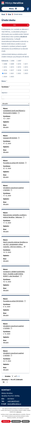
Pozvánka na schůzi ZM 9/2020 (14, 301)
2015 (26, 67)
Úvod (3, 14)
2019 (26, 70)
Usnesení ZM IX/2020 (11, 138)
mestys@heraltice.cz (14, 404)
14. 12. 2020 (7, 252)
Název (3, 81)
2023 (26, 73)
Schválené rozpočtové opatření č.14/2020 (13, 354)
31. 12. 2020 (7, 143)
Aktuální (6, 127)
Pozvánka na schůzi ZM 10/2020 (14, 163)
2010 (19, 64)
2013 (12, 67)
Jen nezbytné (16, 421)
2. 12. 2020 (6, 334)
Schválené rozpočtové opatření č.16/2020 (13, 189)
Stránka (7, 376)
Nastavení (25, 421)
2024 (5, 76)
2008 (5, 64)
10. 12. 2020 (7, 281)
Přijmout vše (6, 421)
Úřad (9, 14)
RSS (21, 25)
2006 (12, 61)
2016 (5, 70)
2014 (19, 67)
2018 (19, 70)
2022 (19, 73)
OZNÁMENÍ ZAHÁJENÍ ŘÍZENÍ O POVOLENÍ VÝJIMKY (14, 112)
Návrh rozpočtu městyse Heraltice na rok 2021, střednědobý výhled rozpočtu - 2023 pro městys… (15, 244)
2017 (12, 70)
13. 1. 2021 (6, 118)
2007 (19, 61)
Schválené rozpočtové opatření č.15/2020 (13, 327)
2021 (12, 73)
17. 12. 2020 (7, 195)
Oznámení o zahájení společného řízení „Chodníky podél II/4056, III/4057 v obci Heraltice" (14, 274)
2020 (5, 73)
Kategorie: (4, 60)
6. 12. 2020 (6, 306)
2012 (5, 67)
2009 (12, 64)
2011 (26, 64)
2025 (12, 76)
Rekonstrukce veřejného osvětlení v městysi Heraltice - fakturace (15, 216)
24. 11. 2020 (7, 361)
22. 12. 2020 (7, 168)
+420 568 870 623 (13, 401)
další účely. (19, 412)
